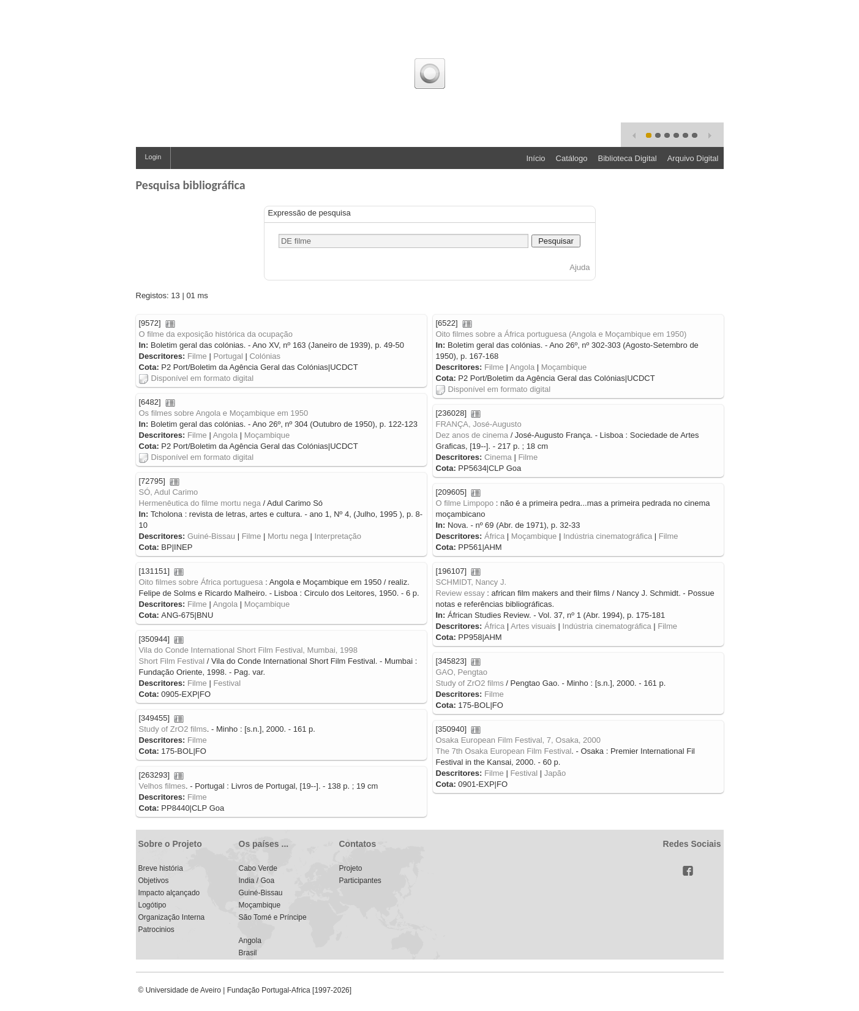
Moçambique (564, 367)
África (494, 536)
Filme (197, 356)
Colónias (264, 356)
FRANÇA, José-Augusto (479, 424)
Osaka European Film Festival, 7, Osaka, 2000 (518, 740)
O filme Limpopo (465, 503)
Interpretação (337, 536)
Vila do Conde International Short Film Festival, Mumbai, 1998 (248, 650)
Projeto (350, 868)
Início (535, 158)
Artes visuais (533, 626)
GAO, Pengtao (462, 672)
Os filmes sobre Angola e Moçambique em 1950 (224, 413)
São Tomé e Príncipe (273, 917)
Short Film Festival (172, 661)
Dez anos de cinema (472, 435)
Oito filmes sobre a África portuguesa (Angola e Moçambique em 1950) (561, 334)
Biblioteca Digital (627, 158)
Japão (555, 773)
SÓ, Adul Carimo (168, 492)
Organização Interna (171, 917)
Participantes (360, 880)
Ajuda (579, 267)
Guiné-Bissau (211, 536)
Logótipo (152, 905)
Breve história (160, 868)
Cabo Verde (258, 868)
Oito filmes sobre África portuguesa (201, 582)
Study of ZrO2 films (470, 683)
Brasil (248, 953)
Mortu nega (288, 536)
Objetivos (153, 880)
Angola (522, 367)
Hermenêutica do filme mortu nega (200, 503)
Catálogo (572, 158)
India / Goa (257, 880)
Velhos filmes (162, 786)
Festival (227, 683)
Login (153, 156)
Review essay (460, 593)
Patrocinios (156, 929)
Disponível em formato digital (196, 378)
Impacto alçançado (169, 893)
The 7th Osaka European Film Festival (504, 751)
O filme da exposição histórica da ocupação (216, 334)
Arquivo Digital (693, 158)
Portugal (227, 356)
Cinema (498, 457)
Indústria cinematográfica (607, 536)
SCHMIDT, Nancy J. (471, 582)
